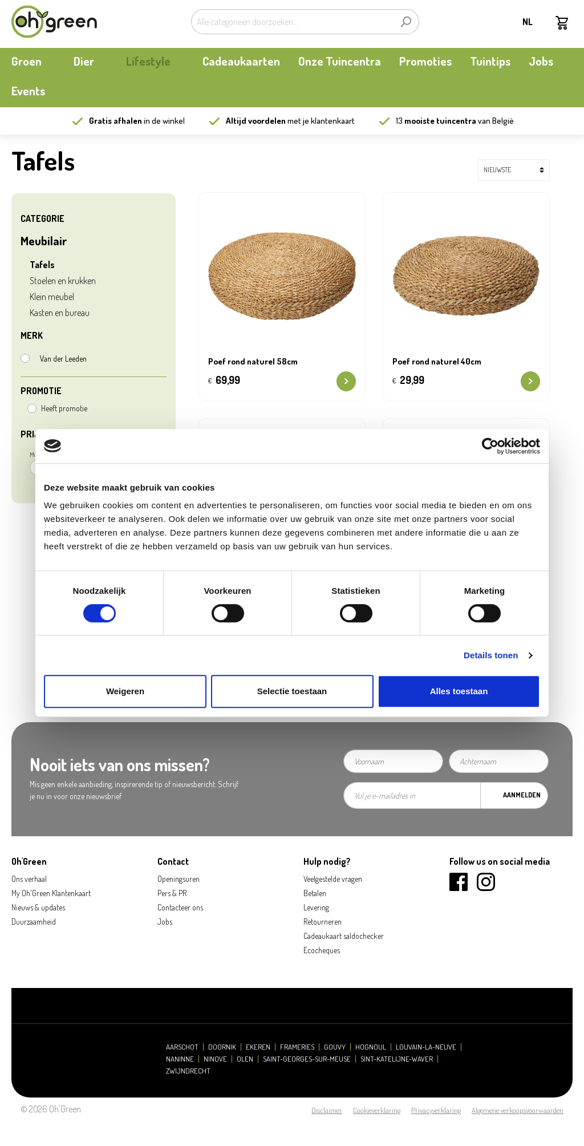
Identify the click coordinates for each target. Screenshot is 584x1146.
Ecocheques (321, 950)
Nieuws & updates (38, 907)
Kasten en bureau (60, 312)
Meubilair (44, 240)
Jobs (164, 921)
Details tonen (491, 655)
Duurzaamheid (33, 921)
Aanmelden (522, 795)
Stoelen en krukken (63, 280)
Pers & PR (171, 893)
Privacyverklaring (436, 1110)
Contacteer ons (180, 907)
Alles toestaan (459, 691)
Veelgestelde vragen (332, 879)
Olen (245, 1059)
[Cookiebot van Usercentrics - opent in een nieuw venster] (490, 446)
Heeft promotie (64, 408)
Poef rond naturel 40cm (436, 362)
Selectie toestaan (292, 691)
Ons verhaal (29, 879)
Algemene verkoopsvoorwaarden (517, 1110)
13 (436, 120)
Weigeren (125, 691)
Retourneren (322, 921)
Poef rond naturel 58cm (253, 362)
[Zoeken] (405, 21)
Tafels (42, 264)
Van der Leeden (63, 358)
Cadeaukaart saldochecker (343, 936)
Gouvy (335, 1047)
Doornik (222, 1047)
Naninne (180, 1059)
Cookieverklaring (376, 1110)
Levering (316, 907)
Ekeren (258, 1047)
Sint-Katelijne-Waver (396, 1059)
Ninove (215, 1059)
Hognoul (370, 1047)
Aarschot (182, 1047)
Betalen (314, 893)
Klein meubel (52, 296)
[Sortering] (514, 170)
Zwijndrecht (188, 1071)
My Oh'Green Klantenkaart (51, 893)
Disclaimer (326, 1110)
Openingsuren (178, 879)
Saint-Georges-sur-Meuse (307, 1059)
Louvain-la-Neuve (426, 1047)
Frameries (297, 1047)
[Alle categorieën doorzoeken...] (292, 21)
